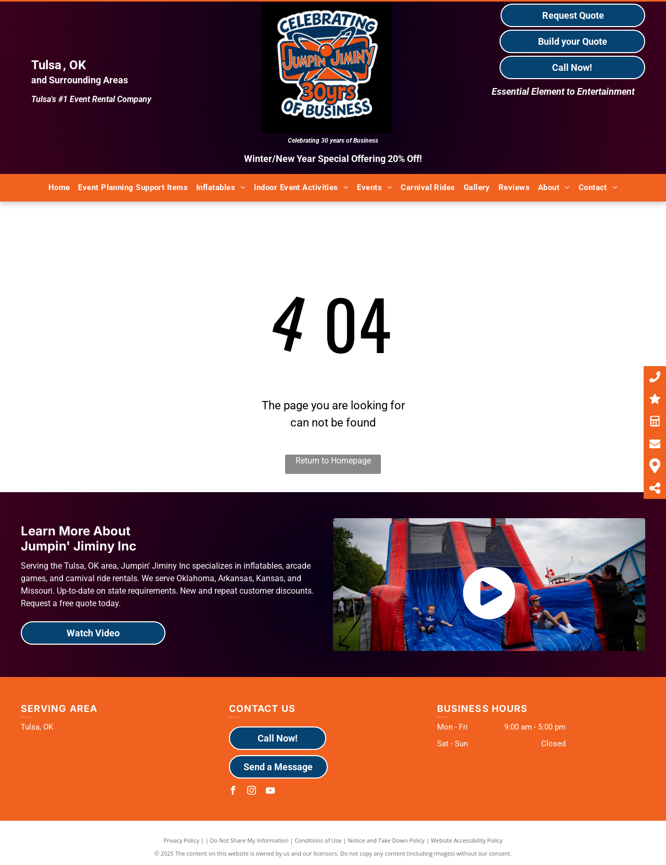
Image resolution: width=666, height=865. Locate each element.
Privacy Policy (181, 840)
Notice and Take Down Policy (386, 840)
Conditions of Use (318, 840)
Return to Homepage (333, 461)
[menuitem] (59, 187)
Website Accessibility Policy (467, 840)
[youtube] (270, 792)
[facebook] (233, 792)
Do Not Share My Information (249, 840)
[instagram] (252, 792)
